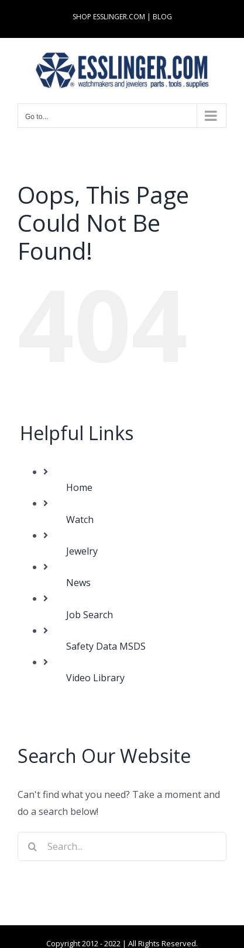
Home (79, 487)
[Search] (32, 846)
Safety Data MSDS (106, 646)
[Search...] (122, 846)
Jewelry (82, 551)
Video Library (95, 677)
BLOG (162, 17)
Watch (80, 519)
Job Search (89, 614)
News (78, 582)
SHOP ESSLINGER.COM (109, 17)
